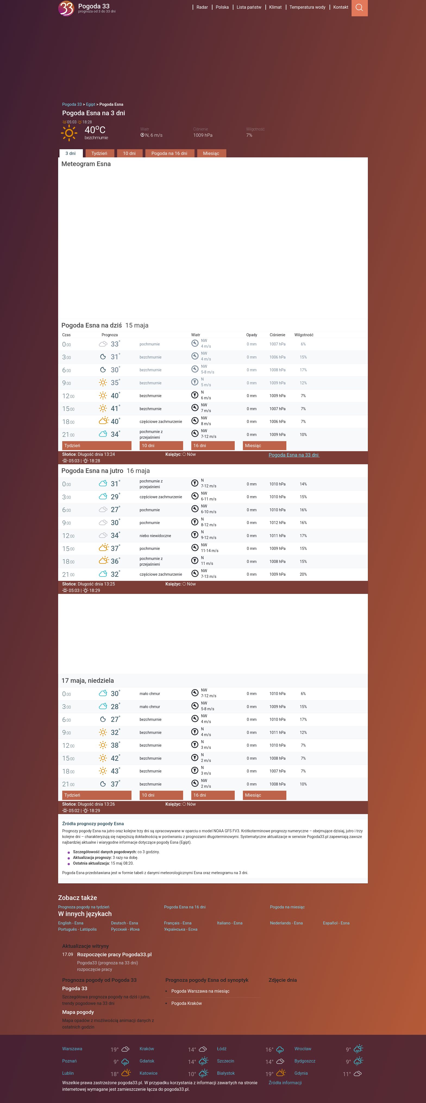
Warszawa (72, 1048)
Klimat (275, 7)
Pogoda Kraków (186, 1003)
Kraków (147, 1048)
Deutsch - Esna (124, 923)
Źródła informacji (285, 1082)
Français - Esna (178, 923)
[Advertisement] (213, 57)
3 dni (71, 153)
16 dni (199, 445)
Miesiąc (211, 153)
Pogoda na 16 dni (169, 153)
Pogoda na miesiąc (287, 907)
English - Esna (70, 923)
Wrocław (303, 1048)
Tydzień (100, 153)
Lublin (68, 1073)
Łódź (222, 1048)
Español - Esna (336, 923)
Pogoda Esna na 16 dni (185, 907)
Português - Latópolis (77, 929)
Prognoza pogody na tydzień (83, 907)
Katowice (149, 1073)
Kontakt (340, 7)
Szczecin (225, 1061)
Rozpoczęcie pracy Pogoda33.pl (114, 954)
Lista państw (249, 7)
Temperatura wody (307, 7)
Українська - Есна (181, 929)
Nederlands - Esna (286, 923)
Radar (202, 7)
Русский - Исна (125, 929)
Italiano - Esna (230, 923)
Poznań (69, 1061)
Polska (222, 7)
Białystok (226, 1073)
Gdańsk (147, 1061)
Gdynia (301, 1073)
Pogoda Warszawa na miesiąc (200, 991)
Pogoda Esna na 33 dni (294, 455)
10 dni (130, 153)
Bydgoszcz (305, 1061)
